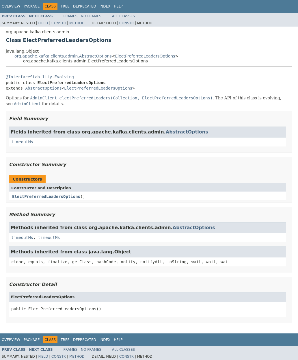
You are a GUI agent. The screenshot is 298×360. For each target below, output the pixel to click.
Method (77, 23)
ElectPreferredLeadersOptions (145, 56)
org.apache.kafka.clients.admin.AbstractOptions (63, 56)
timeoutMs (22, 142)
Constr (58, 23)
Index (105, 6)
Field (43, 23)
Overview (11, 6)
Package (32, 6)
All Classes (123, 16)
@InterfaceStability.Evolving (40, 77)
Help (118, 6)
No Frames (91, 16)
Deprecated (84, 6)
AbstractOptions (43, 88)
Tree (65, 6)
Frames (71, 16)
